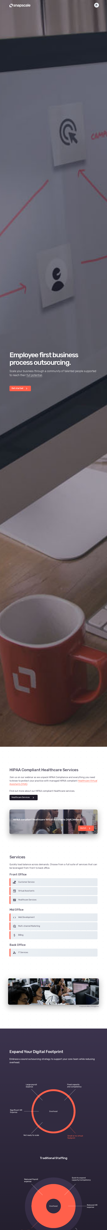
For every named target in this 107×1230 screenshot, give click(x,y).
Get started (20, 388)
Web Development (24, 917)
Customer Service (24, 882)
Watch (85, 828)
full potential (34, 375)
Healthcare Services (23, 797)
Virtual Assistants (23, 891)
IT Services (20, 952)
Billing (18, 935)
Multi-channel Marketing (26, 926)
